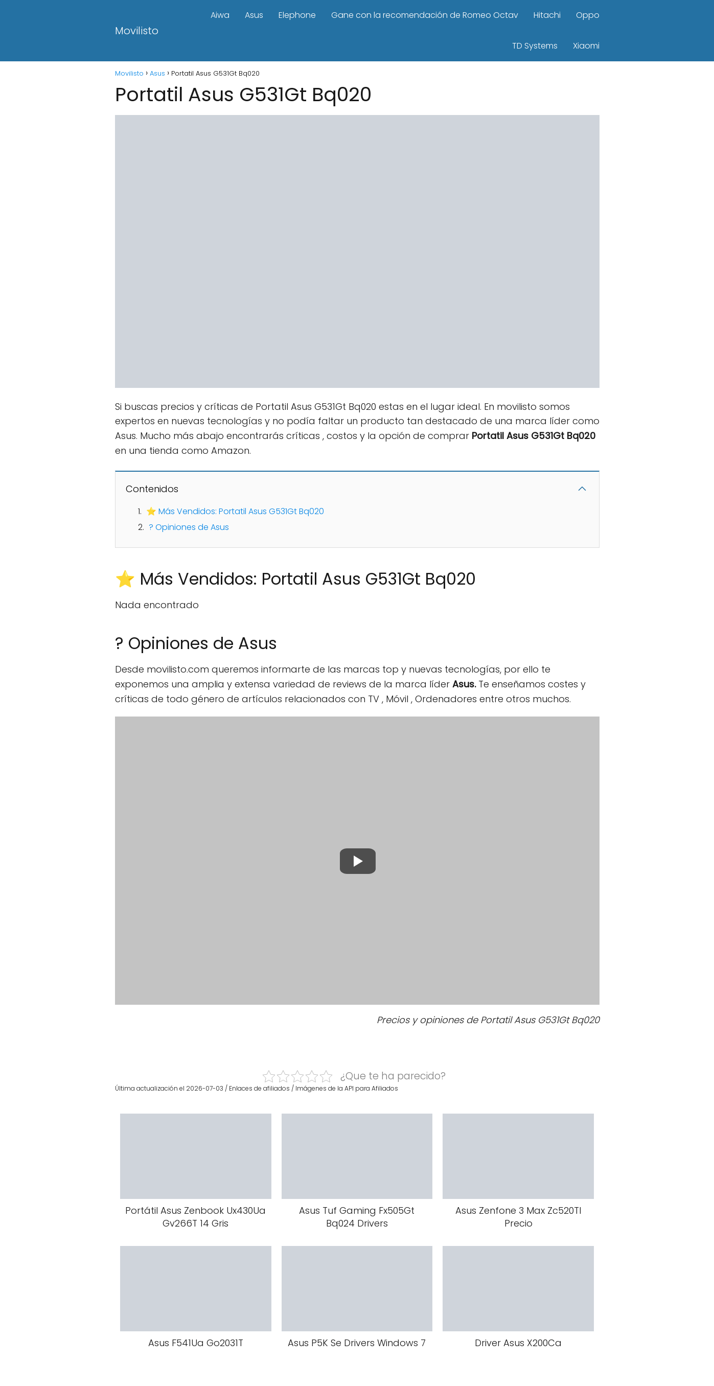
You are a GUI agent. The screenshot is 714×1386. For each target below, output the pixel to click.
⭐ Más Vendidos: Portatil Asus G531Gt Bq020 (235, 511)
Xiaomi (586, 46)
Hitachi (547, 15)
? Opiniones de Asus (189, 527)
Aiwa (220, 15)
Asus (254, 15)
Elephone (297, 15)
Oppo (588, 15)
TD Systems (535, 46)
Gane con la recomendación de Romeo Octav (424, 15)
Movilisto (136, 31)
